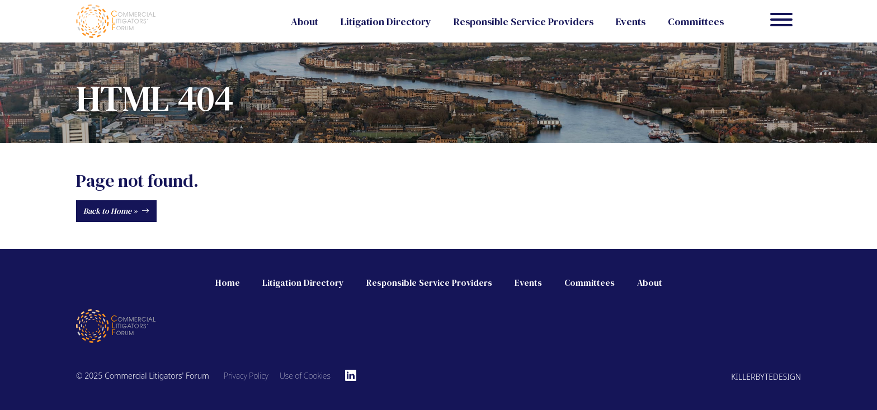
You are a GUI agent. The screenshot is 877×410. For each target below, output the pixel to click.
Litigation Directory (386, 22)
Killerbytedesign (766, 376)
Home (227, 282)
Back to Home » (116, 210)
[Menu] (781, 21)
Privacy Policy (246, 375)
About (304, 22)
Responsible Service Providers (523, 22)
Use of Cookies (305, 375)
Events (630, 22)
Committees (696, 22)
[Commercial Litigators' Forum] (115, 20)
